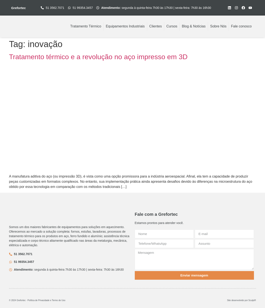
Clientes (155, 26)
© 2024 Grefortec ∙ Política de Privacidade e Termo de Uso (37, 300)
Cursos (171, 26)
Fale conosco (241, 26)
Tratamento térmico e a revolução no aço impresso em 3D (98, 57)
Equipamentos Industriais (125, 26)
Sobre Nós (218, 26)
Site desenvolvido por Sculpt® (241, 300)
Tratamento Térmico (85, 26)
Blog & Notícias (193, 26)
